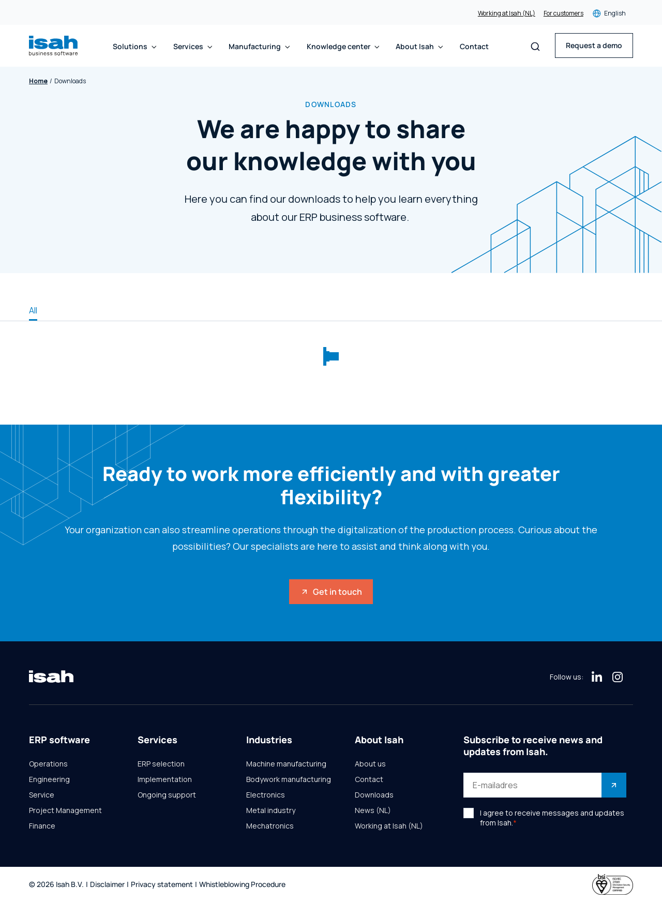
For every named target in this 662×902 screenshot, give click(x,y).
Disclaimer (107, 884)
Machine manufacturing (286, 764)
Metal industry (270, 810)
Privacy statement (162, 884)
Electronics (265, 795)
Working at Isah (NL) (506, 13)
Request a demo (594, 45)
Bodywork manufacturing (288, 779)
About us (370, 764)
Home (38, 81)
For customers (563, 13)
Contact (474, 46)
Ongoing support (167, 795)
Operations (48, 764)
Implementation (165, 779)
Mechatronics (270, 826)
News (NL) (373, 810)
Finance (42, 826)
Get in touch (331, 591)
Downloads (374, 795)
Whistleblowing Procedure (242, 884)
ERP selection (161, 764)
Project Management (65, 810)
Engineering (49, 779)
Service (41, 795)
